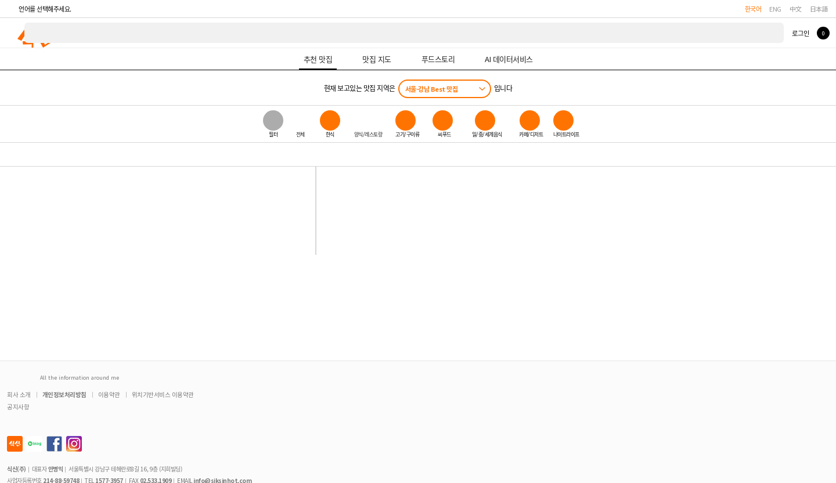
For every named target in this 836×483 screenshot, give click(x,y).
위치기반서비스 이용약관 (163, 394)
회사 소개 (19, 394)
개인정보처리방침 (64, 394)
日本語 (819, 8)
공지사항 (18, 406)
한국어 (753, 8)
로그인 (800, 33)
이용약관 (109, 394)
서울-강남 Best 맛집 (431, 88)
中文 (796, 8)
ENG (775, 8)
